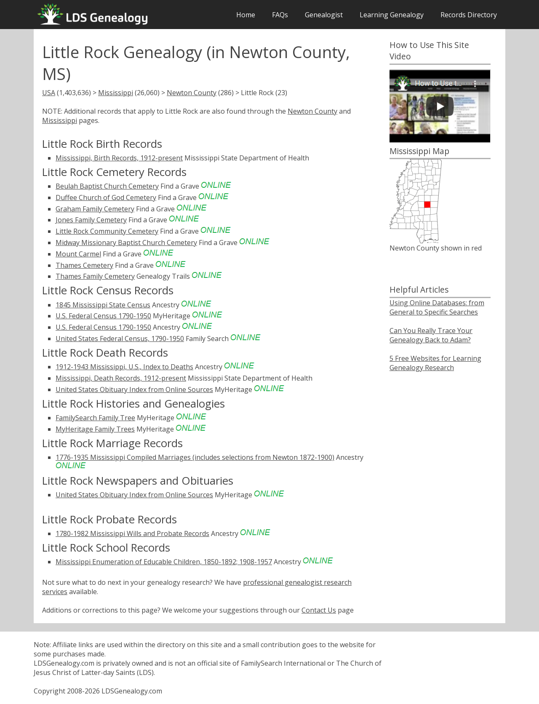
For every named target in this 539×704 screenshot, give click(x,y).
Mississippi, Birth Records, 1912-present (119, 158)
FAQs (280, 14)
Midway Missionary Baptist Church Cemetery (126, 242)
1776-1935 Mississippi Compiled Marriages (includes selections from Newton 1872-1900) (195, 457)
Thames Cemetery (84, 265)
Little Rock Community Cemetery (107, 231)
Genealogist (324, 14)
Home (245, 14)
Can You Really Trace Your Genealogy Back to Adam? (431, 335)
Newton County (191, 92)
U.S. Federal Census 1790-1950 (103, 315)
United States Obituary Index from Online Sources (134, 389)
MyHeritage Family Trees (95, 429)
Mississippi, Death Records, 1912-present (121, 378)
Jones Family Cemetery (91, 219)
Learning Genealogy (392, 14)
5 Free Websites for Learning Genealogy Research (435, 363)
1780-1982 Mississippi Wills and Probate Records (132, 533)
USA (48, 92)
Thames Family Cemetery (95, 276)
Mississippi (115, 92)
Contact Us (319, 610)
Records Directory (468, 14)
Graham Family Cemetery (95, 208)
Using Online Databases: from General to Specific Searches (437, 307)
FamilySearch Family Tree (95, 417)
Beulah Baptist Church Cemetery (107, 186)
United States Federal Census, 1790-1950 (120, 338)
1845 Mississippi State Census (103, 304)
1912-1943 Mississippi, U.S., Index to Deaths (124, 366)
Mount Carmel (78, 254)
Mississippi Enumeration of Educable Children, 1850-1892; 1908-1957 (164, 561)
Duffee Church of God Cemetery (106, 197)
